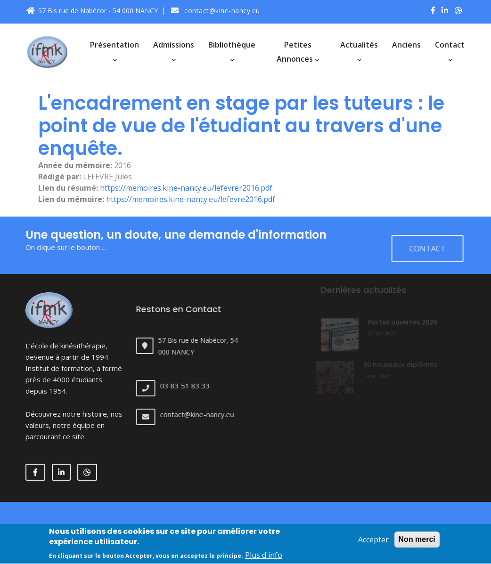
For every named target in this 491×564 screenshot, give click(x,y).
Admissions (173, 51)
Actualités (359, 51)
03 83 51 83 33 (191, 385)
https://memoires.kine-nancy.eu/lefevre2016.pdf (190, 199)
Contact (450, 51)
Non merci (417, 544)
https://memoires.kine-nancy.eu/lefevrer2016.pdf (186, 188)
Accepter (373, 545)
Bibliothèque (231, 51)
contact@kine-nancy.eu (215, 10)
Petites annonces (298, 52)
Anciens (406, 45)
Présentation (114, 51)
